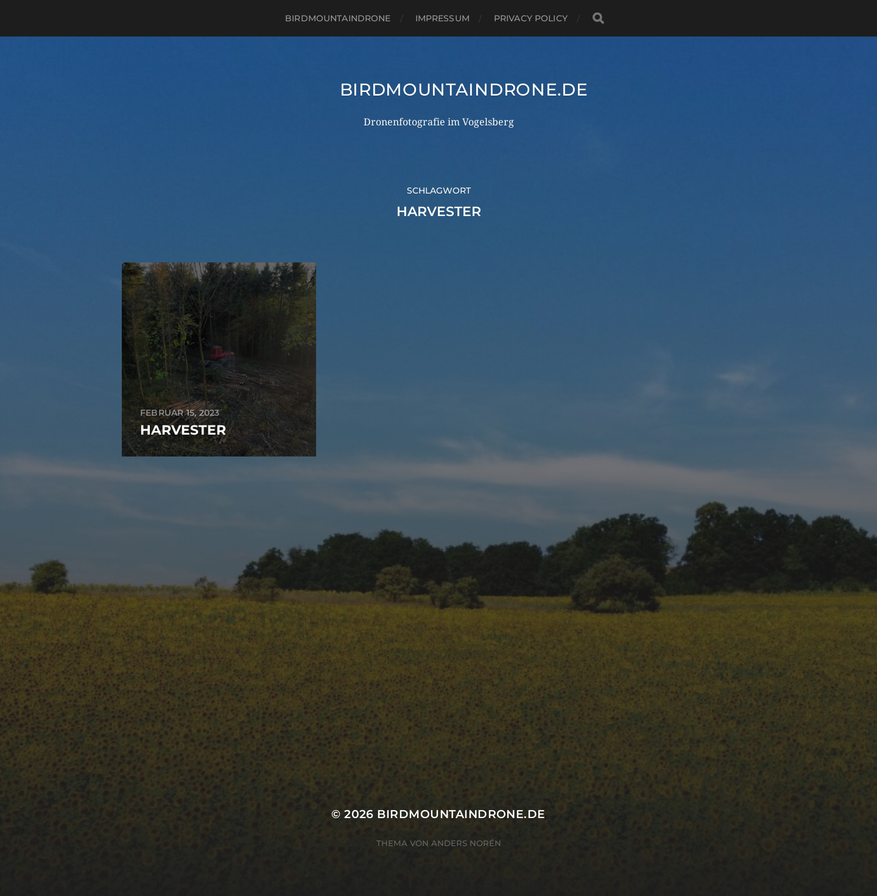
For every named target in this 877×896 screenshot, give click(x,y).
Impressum (442, 18)
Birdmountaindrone (337, 18)
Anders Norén (466, 843)
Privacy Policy (531, 18)
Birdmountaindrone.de (464, 89)
